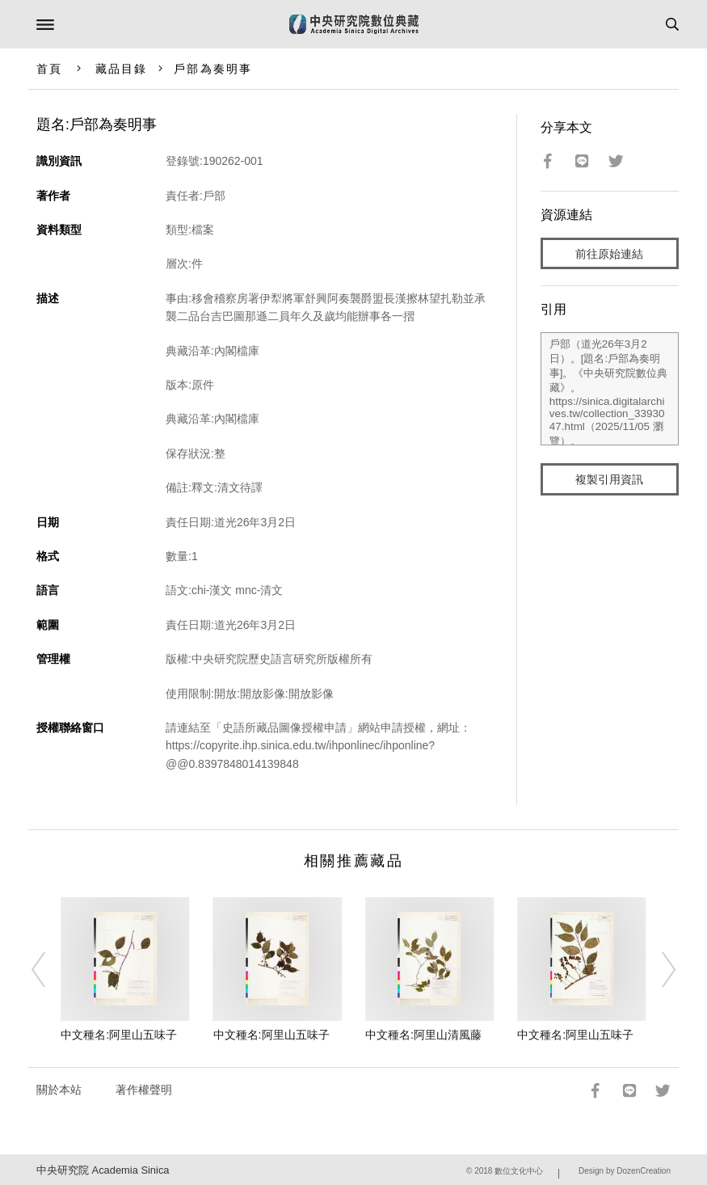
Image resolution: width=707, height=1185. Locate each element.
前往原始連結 (609, 253)
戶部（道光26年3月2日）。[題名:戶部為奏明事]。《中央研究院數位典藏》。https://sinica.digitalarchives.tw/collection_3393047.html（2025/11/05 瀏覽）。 (610, 388)
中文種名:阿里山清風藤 (423, 1034)
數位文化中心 (518, 1170)
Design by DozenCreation (625, 1170)
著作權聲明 (144, 1089)
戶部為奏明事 (213, 68)
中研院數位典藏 (354, 24)
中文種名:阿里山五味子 (119, 1034)
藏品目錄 (121, 68)
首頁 (49, 68)
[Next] (658, 970)
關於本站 (59, 1089)
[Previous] (49, 970)
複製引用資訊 (609, 479)
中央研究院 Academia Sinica (102, 1170)
